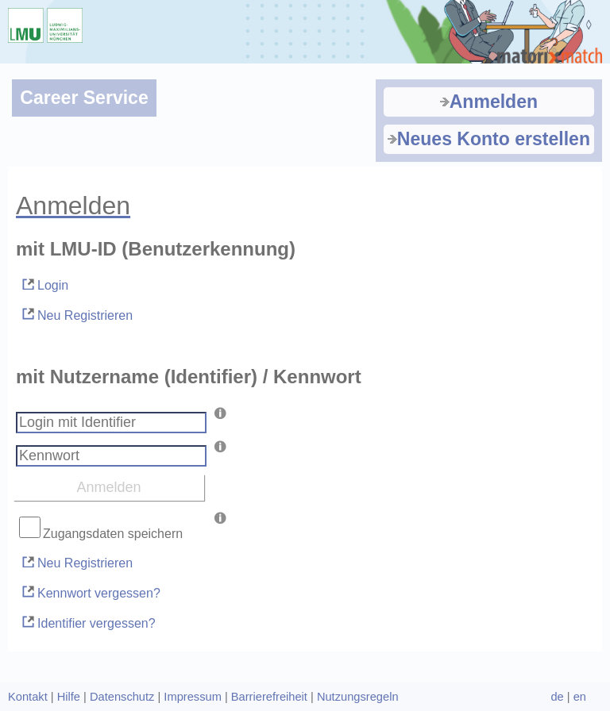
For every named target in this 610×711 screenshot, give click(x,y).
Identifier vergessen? (88, 621)
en (579, 696)
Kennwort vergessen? (90, 591)
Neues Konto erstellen (489, 139)
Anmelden (489, 101)
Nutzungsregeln (358, 696)
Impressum (192, 696)
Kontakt (28, 696)
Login (44, 284)
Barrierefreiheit (269, 696)
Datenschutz (122, 696)
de (556, 696)
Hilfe (68, 696)
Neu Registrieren (76, 314)
